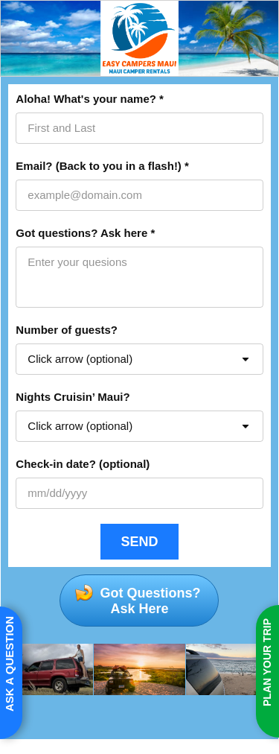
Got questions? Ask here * (85, 232)
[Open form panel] (11, 672)
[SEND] (139, 542)
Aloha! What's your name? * (90, 98)
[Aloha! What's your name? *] (139, 128)
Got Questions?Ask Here (148, 601)
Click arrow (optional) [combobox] (80, 358)
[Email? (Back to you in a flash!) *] (139, 195)
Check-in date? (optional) (83, 463)
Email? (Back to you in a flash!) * (102, 165)
